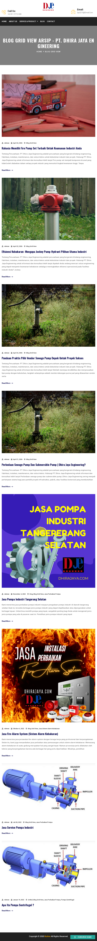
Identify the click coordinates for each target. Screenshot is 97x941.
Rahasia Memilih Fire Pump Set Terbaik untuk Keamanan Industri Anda (42, 148)
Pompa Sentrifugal (67, 900)
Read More (7, 170)
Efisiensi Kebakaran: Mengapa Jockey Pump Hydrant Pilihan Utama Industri (44, 251)
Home (4, 21)
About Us (13, 21)
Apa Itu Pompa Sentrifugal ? (18, 905)
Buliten (47, 936)
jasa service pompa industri (17, 827)
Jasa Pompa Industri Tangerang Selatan (24, 599)
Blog (42, 21)
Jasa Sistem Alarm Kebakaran (49, 728)
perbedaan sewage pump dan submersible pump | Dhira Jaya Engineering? (44, 464)
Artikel (30, 900)
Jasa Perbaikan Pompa (52, 594)
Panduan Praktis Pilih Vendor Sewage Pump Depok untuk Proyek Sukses (42, 358)
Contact (51, 21)
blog (31, 594)
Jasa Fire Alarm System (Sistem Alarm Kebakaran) (30, 734)
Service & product (27, 21)
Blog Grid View (52, 52)
